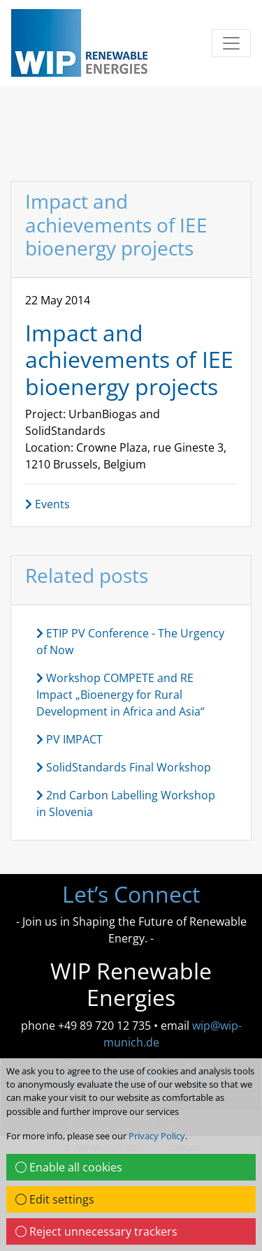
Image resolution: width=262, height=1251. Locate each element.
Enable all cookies (68, 1167)
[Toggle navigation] (231, 43)
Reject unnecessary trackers (96, 1231)
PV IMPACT (69, 739)
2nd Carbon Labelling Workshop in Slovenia (125, 803)
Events (47, 504)
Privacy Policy (157, 1136)
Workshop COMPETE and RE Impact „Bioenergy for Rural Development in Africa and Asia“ (120, 694)
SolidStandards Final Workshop (123, 767)
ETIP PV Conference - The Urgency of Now (130, 642)
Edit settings (54, 1199)
